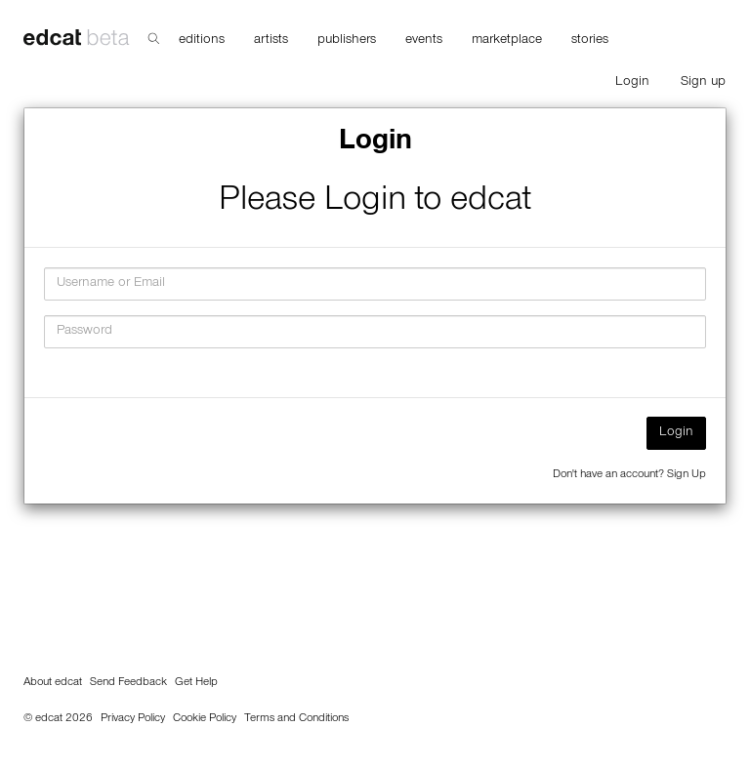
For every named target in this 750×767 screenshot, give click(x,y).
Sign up (703, 83)
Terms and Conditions (296, 719)
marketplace (507, 41)
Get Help (196, 683)
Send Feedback (128, 683)
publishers (346, 41)
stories (589, 41)
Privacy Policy (133, 719)
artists (271, 41)
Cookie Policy (204, 719)
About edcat (52, 683)
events (423, 41)
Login (632, 83)
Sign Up (686, 475)
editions (202, 41)
